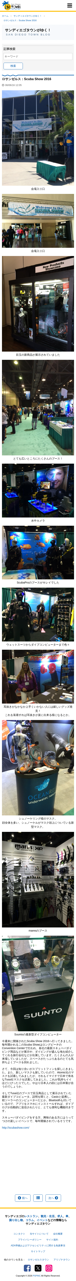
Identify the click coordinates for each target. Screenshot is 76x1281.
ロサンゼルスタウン (38, 1259)
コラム (30, 1220)
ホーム (5, 16)
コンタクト (19, 1233)
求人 (60, 1216)
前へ (23, 1198)
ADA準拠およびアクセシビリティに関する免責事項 (38, 1245)
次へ (53, 1198)
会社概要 (58, 1233)
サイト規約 (52, 1239)
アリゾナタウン (62, 1259)
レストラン (31, 1216)
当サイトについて (39, 1233)
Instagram (48, 1268)
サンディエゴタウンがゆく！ (28, 16)
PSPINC (37, 1276)
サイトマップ (38, 1251)
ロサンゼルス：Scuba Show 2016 (20, 20)
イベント (42, 1220)
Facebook (27, 1268)
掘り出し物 (16, 1220)
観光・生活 (48, 1216)
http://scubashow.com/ (15, 1127)
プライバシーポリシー (30, 1239)
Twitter (38, 1268)
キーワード (11, 56)
